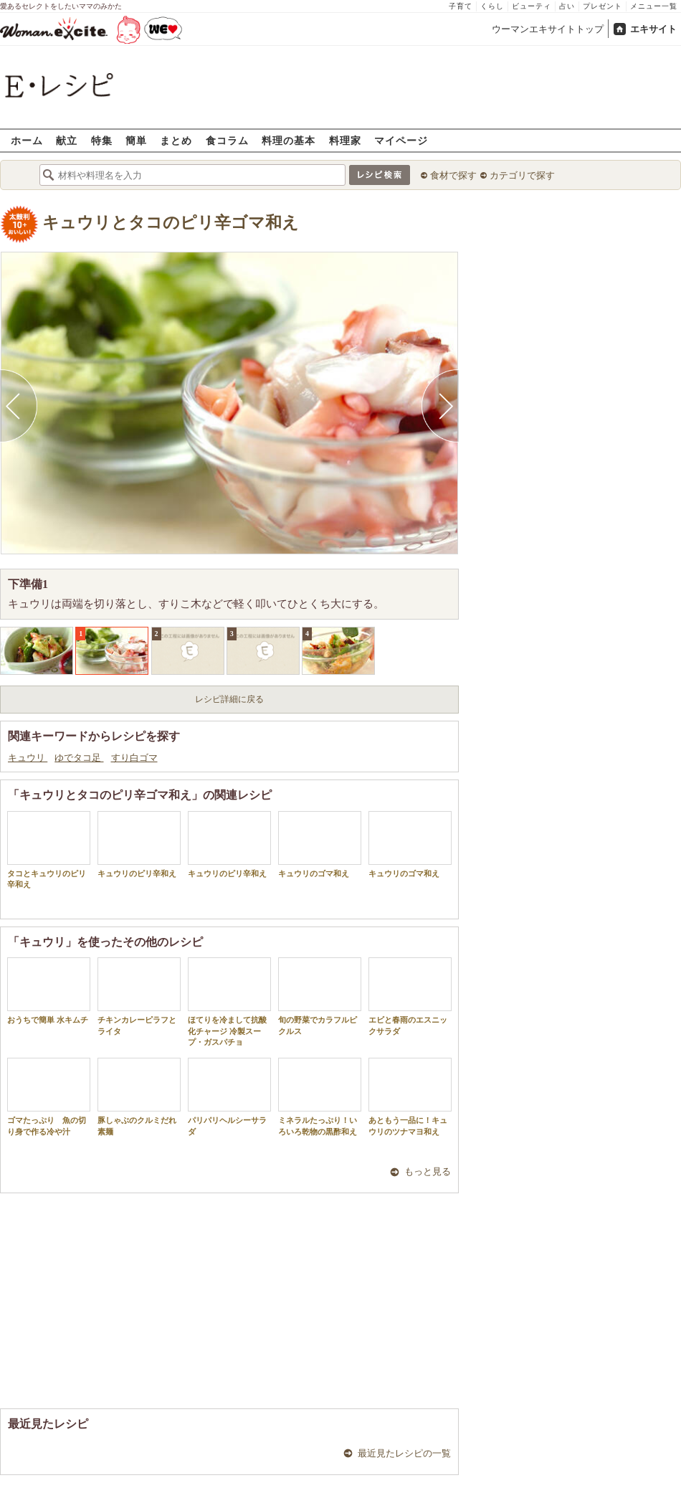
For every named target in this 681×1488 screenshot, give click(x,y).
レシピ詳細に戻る (229, 699)
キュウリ (27, 757)
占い (567, 6)
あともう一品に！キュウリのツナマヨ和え (410, 1096)
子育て (460, 6)
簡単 (136, 140)
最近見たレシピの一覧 (404, 1453)
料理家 (345, 140)
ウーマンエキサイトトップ (548, 29)
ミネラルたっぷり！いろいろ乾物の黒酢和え (319, 1096)
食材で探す (453, 175)
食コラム (227, 140)
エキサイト (653, 29)
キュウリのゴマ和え (319, 844)
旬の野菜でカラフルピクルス (319, 996)
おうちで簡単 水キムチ (48, 990)
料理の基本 (288, 140)
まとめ (176, 140)
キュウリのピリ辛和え (139, 844)
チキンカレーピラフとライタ (139, 996)
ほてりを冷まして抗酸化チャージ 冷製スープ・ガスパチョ (229, 1001)
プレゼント (602, 6)
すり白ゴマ (134, 757)
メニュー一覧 (653, 6)
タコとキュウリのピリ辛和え (48, 849)
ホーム (27, 140)
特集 (102, 140)
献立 (66, 140)
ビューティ (531, 6)
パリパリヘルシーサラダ (229, 1096)
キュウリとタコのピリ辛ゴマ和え (170, 223)
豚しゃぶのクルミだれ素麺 (139, 1096)
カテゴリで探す (522, 175)
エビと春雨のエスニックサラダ (410, 996)
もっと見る (427, 1171)
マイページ (401, 140)
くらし (492, 6)
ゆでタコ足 (78, 757)
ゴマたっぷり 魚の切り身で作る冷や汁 (48, 1096)
